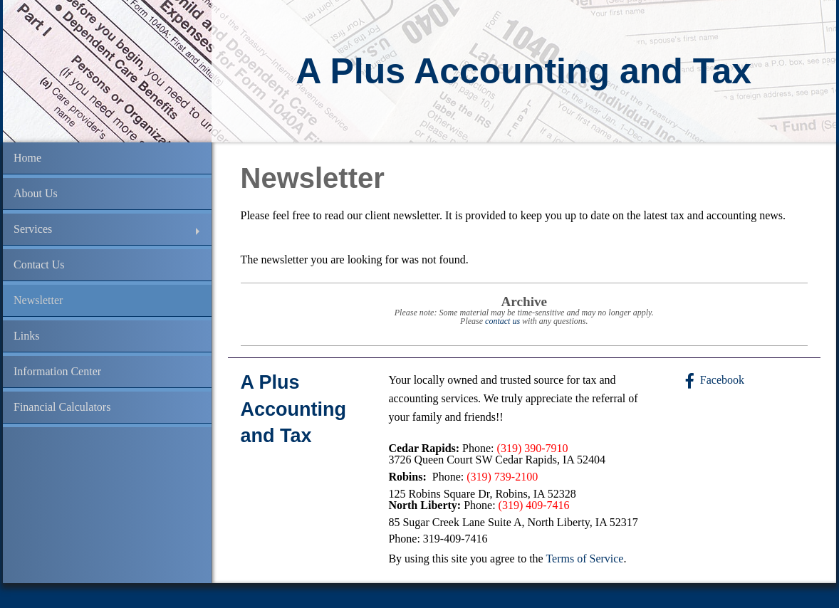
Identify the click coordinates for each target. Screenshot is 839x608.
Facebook (722, 380)
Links (26, 336)
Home (27, 158)
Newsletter (38, 300)
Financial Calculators (62, 407)
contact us (502, 321)
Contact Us (39, 264)
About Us (36, 193)
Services (33, 229)
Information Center (57, 371)
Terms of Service (584, 558)
